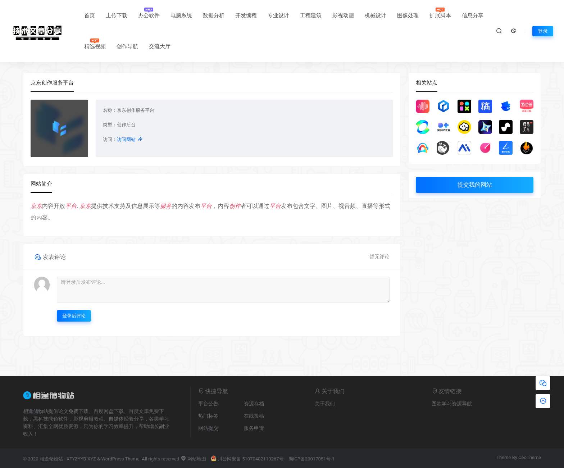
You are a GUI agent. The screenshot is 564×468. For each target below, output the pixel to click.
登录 (543, 31)
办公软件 (149, 15)
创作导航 (127, 46)
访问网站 (130, 139)
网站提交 (208, 428)
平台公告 (208, 403)
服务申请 (254, 428)
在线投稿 (254, 416)
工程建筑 (311, 15)
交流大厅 (159, 46)
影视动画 (343, 15)
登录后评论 (74, 315)
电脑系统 (181, 15)
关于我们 (325, 403)
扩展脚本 (440, 15)
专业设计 (278, 15)
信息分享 (472, 15)
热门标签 (208, 416)
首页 (89, 15)
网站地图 (193, 459)
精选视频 (95, 46)
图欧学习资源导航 (452, 403)
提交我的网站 (475, 184)
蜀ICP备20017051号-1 (311, 459)
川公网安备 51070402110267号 (247, 459)
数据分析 (213, 15)
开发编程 (246, 15)
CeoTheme (529, 457)
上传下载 (116, 15)
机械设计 (375, 15)
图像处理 (408, 15)
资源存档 (254, 403)
